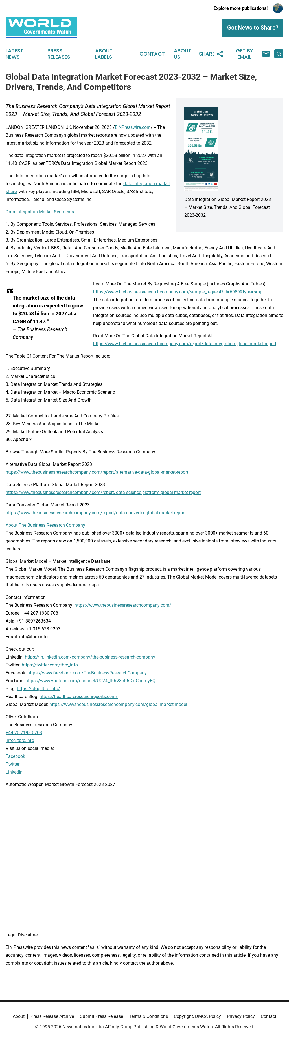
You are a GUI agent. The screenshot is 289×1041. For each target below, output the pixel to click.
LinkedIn (14, 772)
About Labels (104, 54)
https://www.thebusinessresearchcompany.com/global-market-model (118, 704)
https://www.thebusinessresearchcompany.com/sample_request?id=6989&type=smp (177, 291)
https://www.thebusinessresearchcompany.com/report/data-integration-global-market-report (184, 343)
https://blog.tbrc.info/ (38, 688)
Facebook (15, 756)
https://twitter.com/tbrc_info (50, 665)
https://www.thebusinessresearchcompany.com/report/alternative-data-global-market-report (97, 472)
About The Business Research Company (45, 525)
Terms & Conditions (148, 1016)
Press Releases (58, 54)
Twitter (12, 764)
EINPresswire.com (133, 127)
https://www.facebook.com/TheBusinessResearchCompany (87, 672)
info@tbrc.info (20, 740)
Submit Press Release (101, 1016)
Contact (152, 54)
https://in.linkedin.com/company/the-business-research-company (90, 657)
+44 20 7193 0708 (24, 732)
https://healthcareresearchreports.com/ (79, 696)
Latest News (14, 54)
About (19, 1016)
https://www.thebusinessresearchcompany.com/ (123, 605)
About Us (182, 54)
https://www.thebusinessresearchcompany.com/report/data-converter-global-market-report (96, 512)
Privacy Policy (241, 1016)
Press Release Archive (52, 1016)
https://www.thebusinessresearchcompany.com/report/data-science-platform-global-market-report (103, 492)
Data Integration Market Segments (40, 211)
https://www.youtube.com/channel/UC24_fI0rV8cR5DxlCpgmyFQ (90, 680)
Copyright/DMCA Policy (197, 1016)
